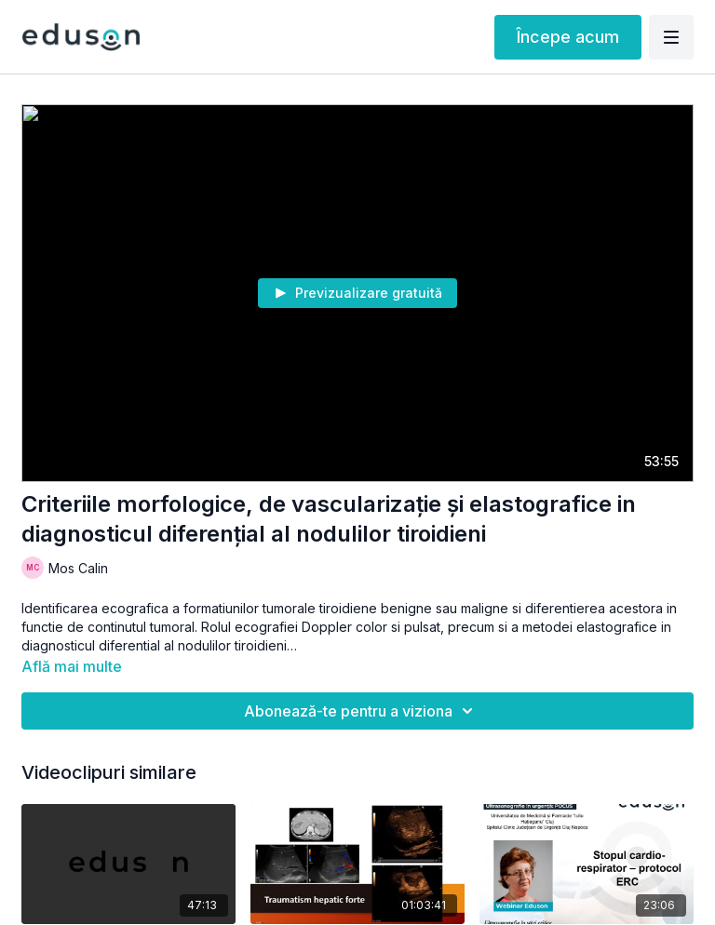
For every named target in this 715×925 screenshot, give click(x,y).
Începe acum (568, 37)
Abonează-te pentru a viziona (361, 711)
